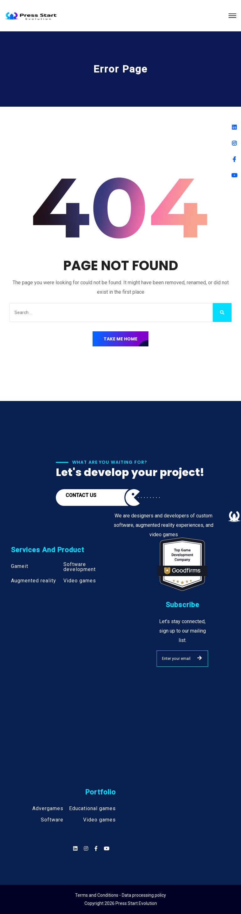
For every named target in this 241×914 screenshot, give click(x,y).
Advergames (47, 808)
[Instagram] (234, 143)
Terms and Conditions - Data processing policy (120, 895)
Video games (79, 580)
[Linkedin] (234, 127)
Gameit (19, 566)
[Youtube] (234, 175)
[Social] (107, 849)
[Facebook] (234, 159)
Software (52, 819)
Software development (79, 567)
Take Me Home (120, 339)
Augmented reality (33, 580)
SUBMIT (199, 657)
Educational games (92, 808)
